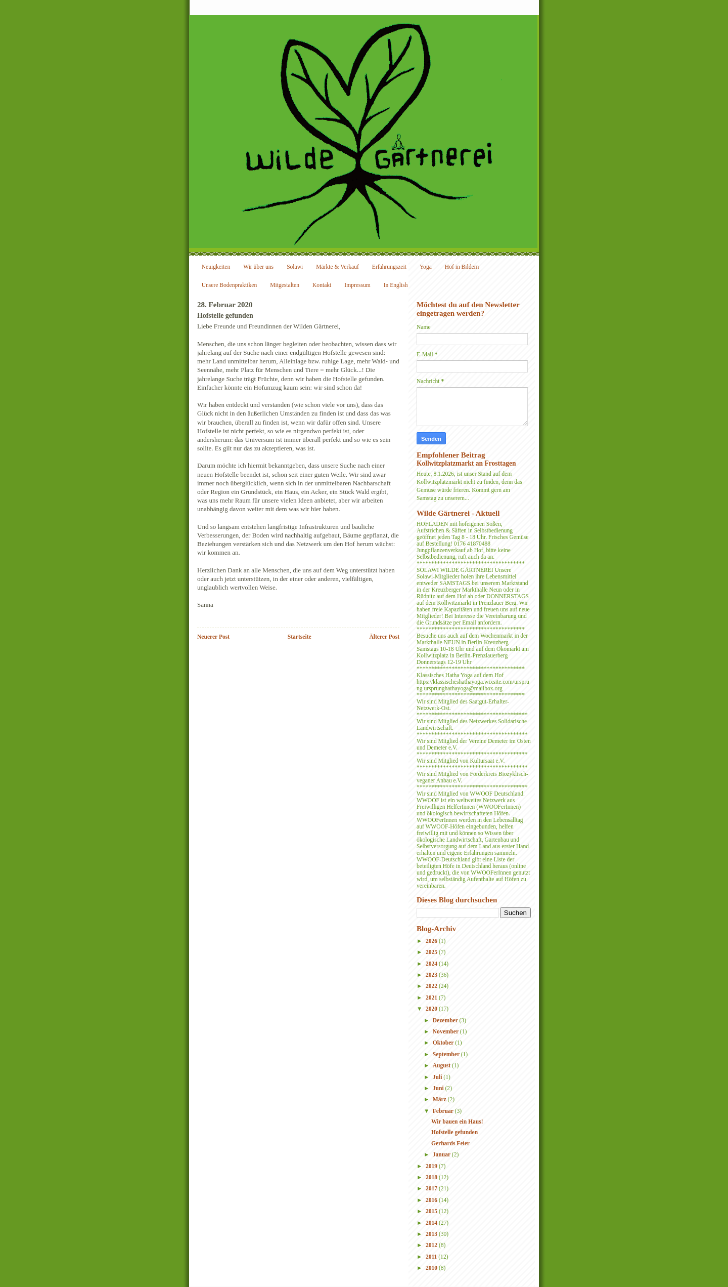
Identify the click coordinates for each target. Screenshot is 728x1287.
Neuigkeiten (216, 267)
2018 (432, 1177)
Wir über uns (258, 267)
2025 (432, 952)
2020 (432, 1009)
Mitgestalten (284, 285)
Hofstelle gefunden (454, 1132)
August (442, 1065)
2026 (432, 941)
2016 (432, 1200)
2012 (432, 1245)
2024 (432, 964)
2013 (432, 1234)
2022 (432, 986)
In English (396, 285)
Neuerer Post (213, 637)
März (440, 1099)
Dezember (446, 1020)
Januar (442, 1154)
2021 (432, 997)
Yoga (426, 267)
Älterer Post (384, 637)
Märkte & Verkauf (337, 267)
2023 (432, 975)
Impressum (357, 285)
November (446, 1031)
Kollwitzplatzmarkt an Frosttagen (466, 463)
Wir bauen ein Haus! (457, 1121)
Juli (438, 1077)
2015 (432, 1211)
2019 (432, 1166)
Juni (439, 1088)
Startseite (299, 637)
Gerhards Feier (450, 1143)
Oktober (444, 1043)
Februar (444, 1111)
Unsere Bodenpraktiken (229, 285)
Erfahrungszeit (389, 267)
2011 (432, 1257)
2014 (432, 1223)
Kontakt (321, 285)
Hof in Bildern (462, 267)
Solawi (295, 267)
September (447, 1054)
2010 (432, 1268)
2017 (432, 1188)
